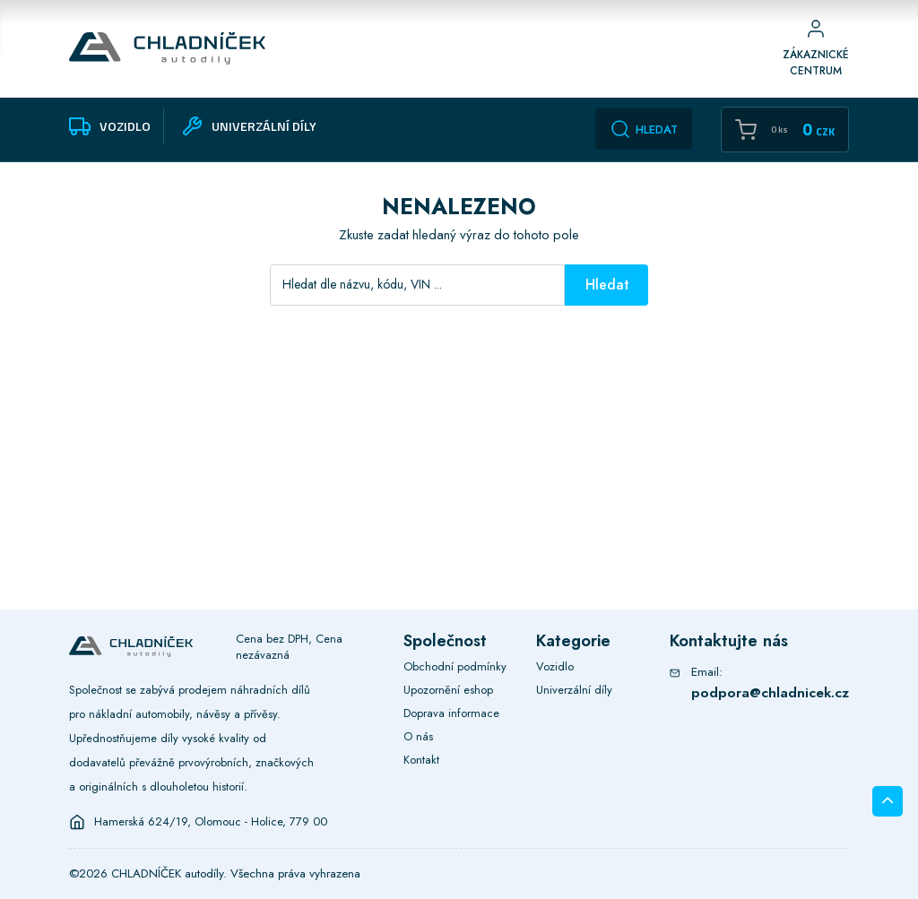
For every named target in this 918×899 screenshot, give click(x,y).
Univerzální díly (574, 689)
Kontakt (421, 759)
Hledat (644, 129)
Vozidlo (555, 666)
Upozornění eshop (448, 689)
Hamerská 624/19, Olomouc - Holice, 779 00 (210, 822)
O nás (418, 736)
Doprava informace (451, 713)
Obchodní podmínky (455, 666)
